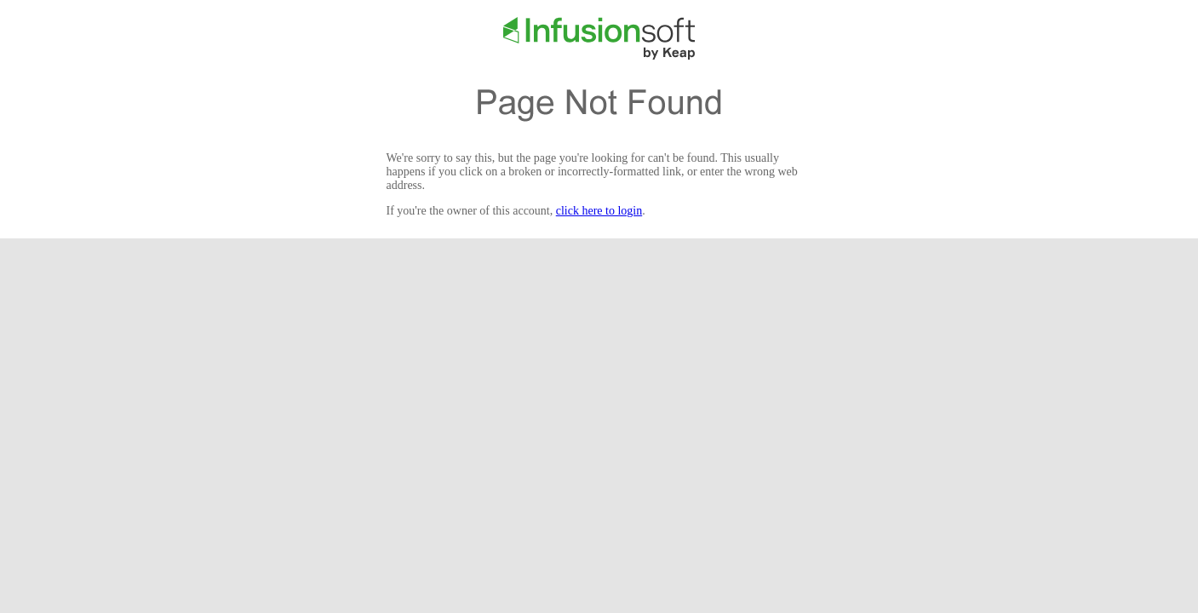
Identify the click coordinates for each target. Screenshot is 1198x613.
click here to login (599, 210)
